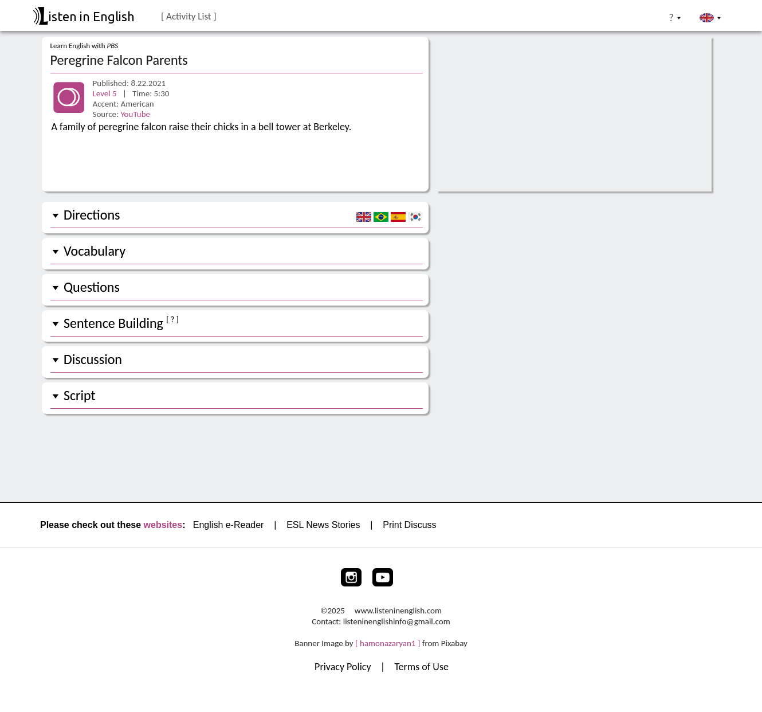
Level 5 (106, 93)
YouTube (135, 114)
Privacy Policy (344, 666)
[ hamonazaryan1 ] (387, 643)
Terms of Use (421, 666)
